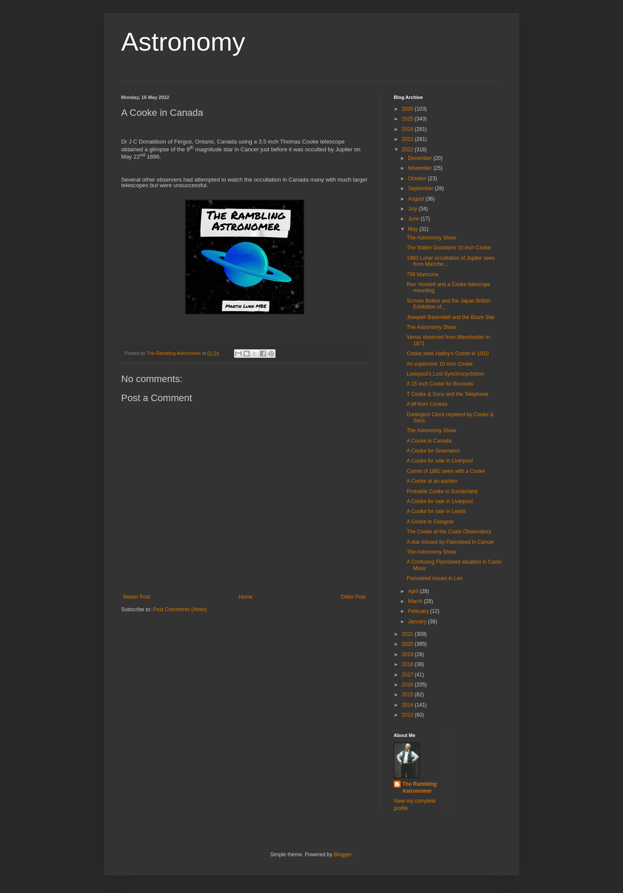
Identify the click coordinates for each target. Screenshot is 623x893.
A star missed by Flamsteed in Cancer (450, 542)
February (419, 611)
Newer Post (136, 597)
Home (246, 597)
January (418, 622)
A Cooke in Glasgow (430, 522)
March (416, 601)
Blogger (342, 855)
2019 (408, 654)
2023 (408, 139)
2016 (408, 685)
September (421, 188)
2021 (408, 634)
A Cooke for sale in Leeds (436, 511)
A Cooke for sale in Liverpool (440, 461)
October (418, 178)
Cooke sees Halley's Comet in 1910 (448, 354)
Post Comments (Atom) (180, 609)
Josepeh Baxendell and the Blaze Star (451, 317)
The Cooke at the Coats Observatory (449, 532)
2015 (408, 695)
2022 (408, 150)
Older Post (353, 597)
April (414, 591)
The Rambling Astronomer (419, 787)
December (421, 158)
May (413, 229)
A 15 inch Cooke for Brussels (440, 384)
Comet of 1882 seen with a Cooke (446, 471)
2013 (408, 715)
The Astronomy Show (431, 238)
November (421, 168)
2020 (408, 644)
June (414, 219)
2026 (408, 109)
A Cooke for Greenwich (433, 451)
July (413, 209)
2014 (408, 705)
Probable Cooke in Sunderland (442, 491)
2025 (408, 119)
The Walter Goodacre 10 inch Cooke (449, 248)
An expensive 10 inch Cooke (439, 364)
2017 (408, 675)
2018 (408, 664)
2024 (408, 129)
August (417, 199)
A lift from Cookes (427, 404)
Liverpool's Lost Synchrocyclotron (445, 374)
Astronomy (183, 41)
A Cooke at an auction (432, 481)
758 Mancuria (422, 274)
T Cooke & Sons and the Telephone (447, 394)
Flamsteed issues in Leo (434, 578)
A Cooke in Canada (429, 441)
